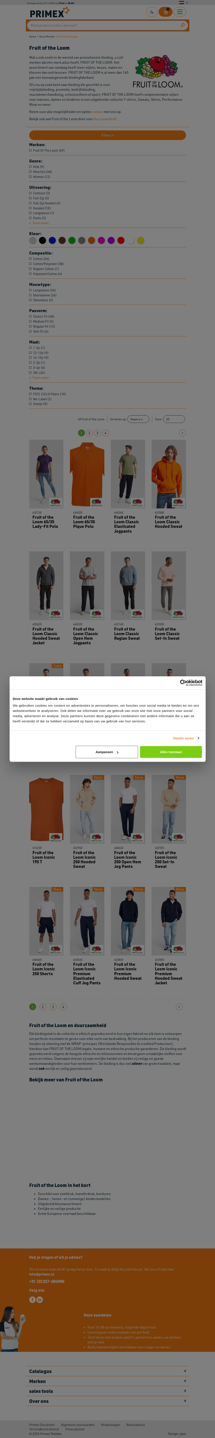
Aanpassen (107, 752)
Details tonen (183, 738)
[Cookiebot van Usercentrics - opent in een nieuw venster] (183, 682)
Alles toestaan (171, 752)
